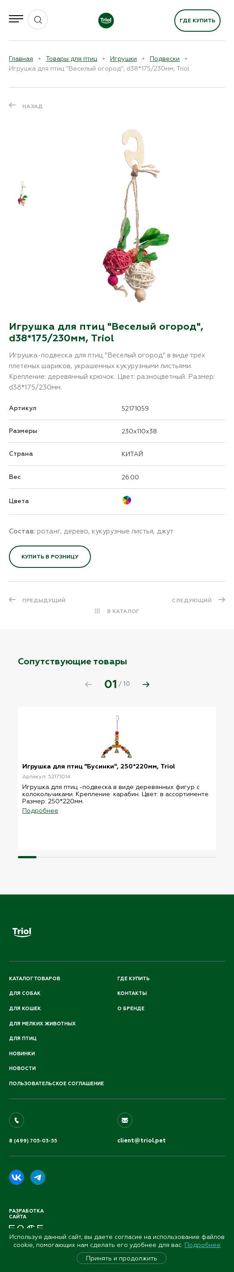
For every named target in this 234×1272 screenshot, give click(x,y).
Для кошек (25, 1009)
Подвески (165, 58)
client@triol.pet (141, 1140)
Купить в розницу (49, 557)
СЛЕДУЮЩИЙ (192, 600)
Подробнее (203, 1244)
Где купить (197, 20)
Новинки (22, 1054)
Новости (22, 1068)
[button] (145, 684)
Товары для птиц (71, 58)
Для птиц (23, 1038)
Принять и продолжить (121, 1258)
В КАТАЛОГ (123, 611)
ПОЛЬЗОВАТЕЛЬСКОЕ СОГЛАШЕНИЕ (56, 1084)
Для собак (25, 993)
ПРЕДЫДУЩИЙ (44, 600)
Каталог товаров (34, 979)
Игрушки (123, 58)
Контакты (132, 993)
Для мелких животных (42, 1024)
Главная (21, 58)
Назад (32, 106)
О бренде (130, 1009)
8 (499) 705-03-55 (33, 1141)
